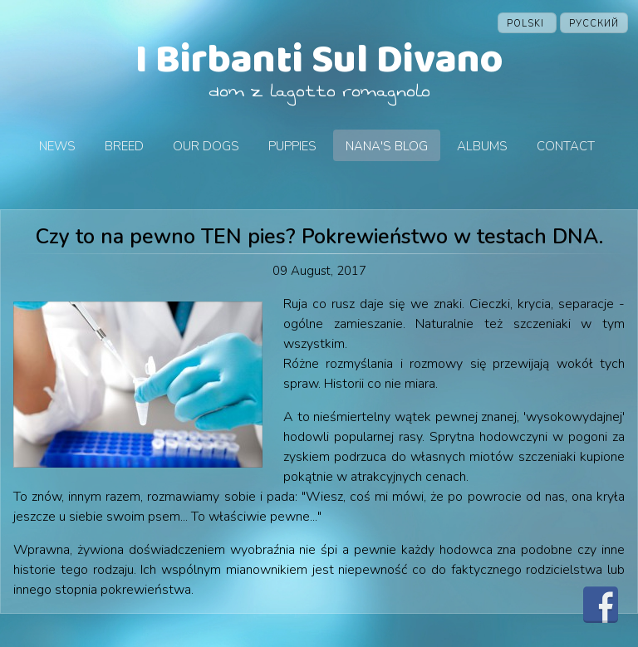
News (57, 146)
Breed (124, 146)
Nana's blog (387, 146)
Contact (566, 146)
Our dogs (206, 146)
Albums (482, 146)
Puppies (292, 146)
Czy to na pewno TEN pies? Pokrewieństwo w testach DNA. (319, 237)
